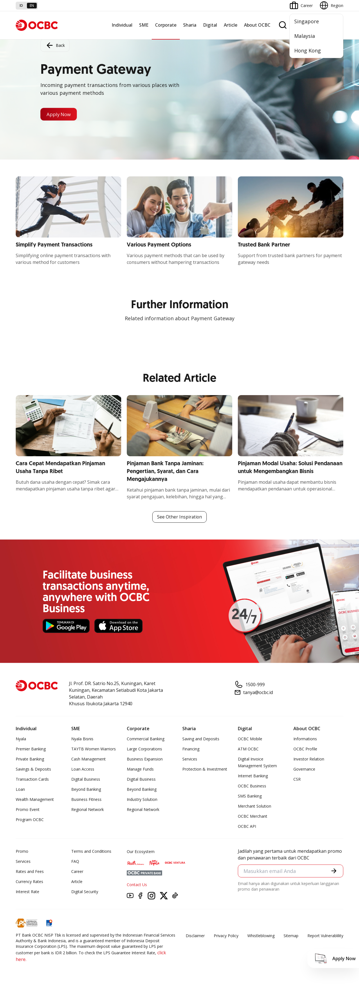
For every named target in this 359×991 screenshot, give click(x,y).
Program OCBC (30, 819)
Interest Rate (27, 892)
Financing (190, 749)
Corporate (165, 25)
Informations (305, 739)
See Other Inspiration (179, 517)
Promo (22, 851)
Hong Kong (307, 50)
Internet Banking (253, 776)
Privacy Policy (226, 936)
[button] (333, 871)
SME (143, 25)
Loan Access (82, 769)
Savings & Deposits (33, 769)
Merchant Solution (254, 806)
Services (189, 759)
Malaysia (304, 36)
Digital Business (85, 779)
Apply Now (60, 114)
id (21, 5)
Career (77, 871)
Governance (304, 769)
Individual (122, 25)
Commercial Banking (145, 739)
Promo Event (28, 809)
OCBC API (247, 826)
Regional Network (87, 809)
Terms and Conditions (91, 851)
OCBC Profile (305, 749)
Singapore (306, 21)
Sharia (189, 25)
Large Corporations (144, 749)
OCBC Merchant (252, 816)
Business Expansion (145, 759)
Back (55, 44)
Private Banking (30, 759)
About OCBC (257, 25)
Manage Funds (140, 769)
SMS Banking (250, 796)
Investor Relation (308, 759)
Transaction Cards (32, 779)
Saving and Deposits (200, 739)
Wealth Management (35, 799)
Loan (20, 789)
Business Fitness (86, 799)
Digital (210, 25)
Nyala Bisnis (82, 739)
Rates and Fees (30, 871)
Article (230, 25)
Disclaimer (195, 936)
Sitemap (291, 936)
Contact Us (137, 885)
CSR (297, 779)
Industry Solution (142, 799)
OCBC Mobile (250, 739)
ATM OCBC (248, 749)
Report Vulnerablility (325, 936)
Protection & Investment (204, 769)
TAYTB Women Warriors (93, 749)
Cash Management (88, 759)
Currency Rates (29, 881)
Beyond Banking (86, 789)
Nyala (21, 739)
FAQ (75, 861)
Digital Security (84, 892)
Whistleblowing (261, 936)
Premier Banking (31, 749)
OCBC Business (252, 786)
